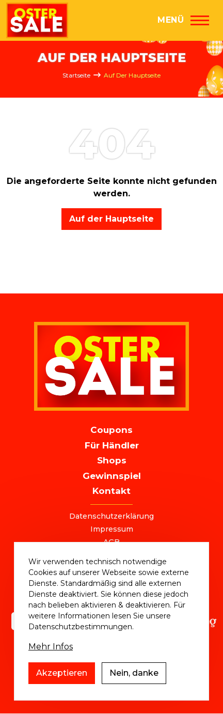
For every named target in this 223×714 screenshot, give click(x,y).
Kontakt (111, 491)
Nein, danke (133, 685)
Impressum (111, 529)
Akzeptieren (61, 685)
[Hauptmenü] (183, 20)
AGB (111, 542)
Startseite (76, 75)
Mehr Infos (50, 658)
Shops (111, 460)
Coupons (111, 430)
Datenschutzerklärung (111, 516)
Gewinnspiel (112, 476)
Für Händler (112, 445)
